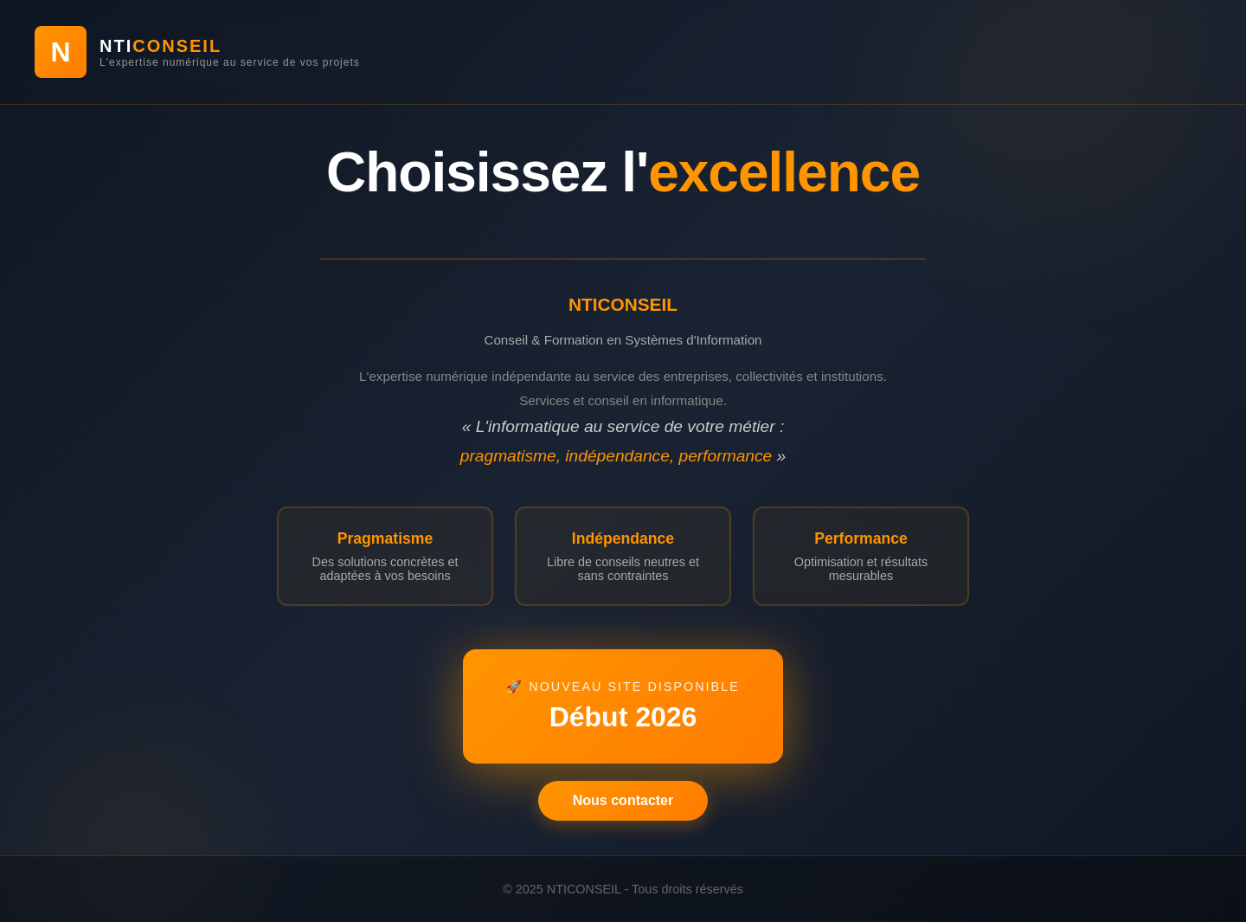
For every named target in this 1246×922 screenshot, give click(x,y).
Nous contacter (623, 800)
